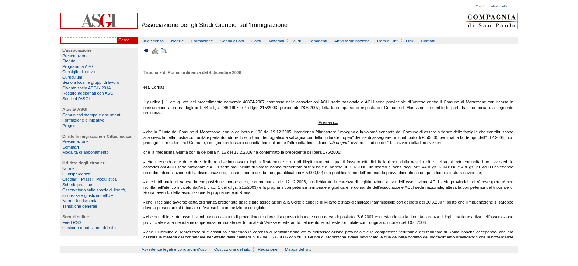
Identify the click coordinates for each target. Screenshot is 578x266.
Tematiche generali (79, 206)
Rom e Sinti (387, 41)
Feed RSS (71, 222)
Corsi (256, 41)
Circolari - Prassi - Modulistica (89, 179)
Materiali (276, 41)
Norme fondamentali (81, 200)
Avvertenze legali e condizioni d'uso (174, 249)
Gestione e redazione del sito (89, 227)
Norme (68, 168)
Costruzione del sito (232, 249)
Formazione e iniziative (83, 120)
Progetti (69, 125)
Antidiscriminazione (352, 41)
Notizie (177, 41)
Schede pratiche (77, 185)
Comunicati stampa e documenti (91, 115)
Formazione (202, 41)
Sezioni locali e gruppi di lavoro (90, 82)
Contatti (428, 41)
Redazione (268, 249)
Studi (296, 41)
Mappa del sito (298, 249)
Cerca (123, 40)
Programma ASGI (78, 66)
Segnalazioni (232, 41)
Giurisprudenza (76, 174)
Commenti (317, 41)
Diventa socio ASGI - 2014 (86, 88)
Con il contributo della (492, 6)
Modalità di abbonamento (85, 152)
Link (410, 41)
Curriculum (72, 77)
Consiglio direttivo (78, 71)
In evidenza (153, 41)
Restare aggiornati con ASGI (88, 93)
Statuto (68, 61)
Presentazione (75, 56)
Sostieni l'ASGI (76, 98)
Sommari (70, 147)
